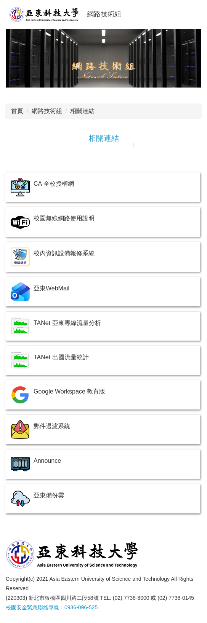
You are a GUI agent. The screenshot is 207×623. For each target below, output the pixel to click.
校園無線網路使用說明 (64, 218)
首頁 (17, 111)
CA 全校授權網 (54, 183)
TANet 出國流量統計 (61, 357)
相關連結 (82, 111)
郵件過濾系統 (52, 426)
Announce (47, 460)
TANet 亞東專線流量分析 (67, 323)
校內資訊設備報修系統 (64, 253)
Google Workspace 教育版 (69, 391)
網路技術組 (47, 111)
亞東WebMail (51, 288)
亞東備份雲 (49, 495)
